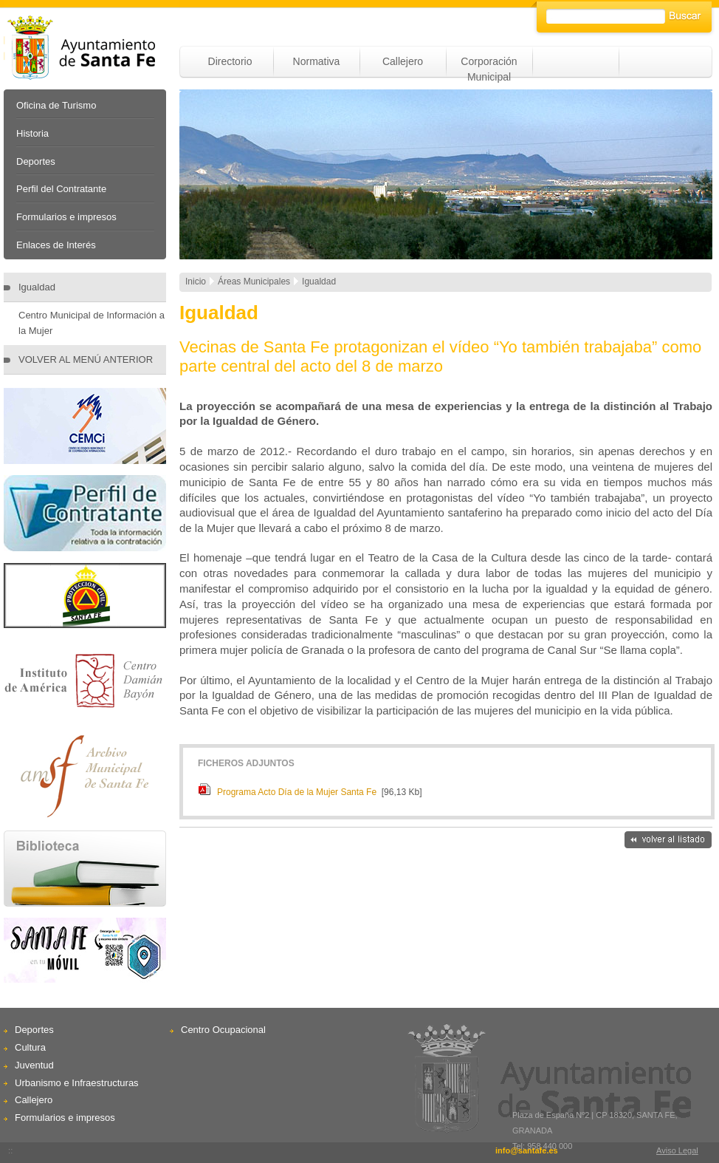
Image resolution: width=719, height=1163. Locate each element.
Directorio (230, 61)
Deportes (35, 161)
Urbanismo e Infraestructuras (77, 1082)
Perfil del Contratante (61, 188)
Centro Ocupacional (223, 1029)
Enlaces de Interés (56, 244)
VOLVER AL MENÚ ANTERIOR (85, 359)
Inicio (195, 281)
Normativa (316, 61)
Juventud (34, 1065)
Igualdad (36, 287)
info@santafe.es (526, 1150)
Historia (32, 133)
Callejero (402, 61)
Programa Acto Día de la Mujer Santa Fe (296, 792)
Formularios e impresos (66, 216)
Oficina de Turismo (56, 105)
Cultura (30, 1047)
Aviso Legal (677, 1150)
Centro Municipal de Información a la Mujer (91, 323)
